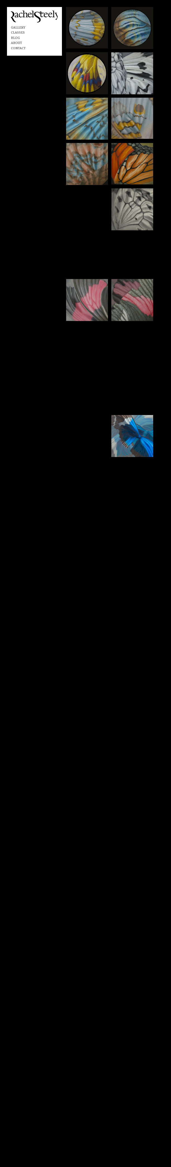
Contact (18, 48)
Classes (18, 32)
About (16, 43)
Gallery (18, 27)
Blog (15, 38)
